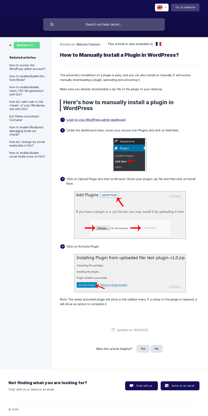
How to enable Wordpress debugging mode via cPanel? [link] (26, 131)
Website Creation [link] (88, 44)
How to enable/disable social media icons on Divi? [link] (27, 154)
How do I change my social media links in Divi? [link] (27, 143)
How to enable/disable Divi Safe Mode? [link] (26, 78)
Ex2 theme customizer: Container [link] (24, 118)
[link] (24, 45)
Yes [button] (143, 348)
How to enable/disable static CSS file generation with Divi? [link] (26, 91)
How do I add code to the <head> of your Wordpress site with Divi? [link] (27, 105)
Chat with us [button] (144, 385)
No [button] (156, 348)
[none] (162, 7)
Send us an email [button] (183, 385)
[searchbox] (104, 24)
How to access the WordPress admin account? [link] (27, 67)
